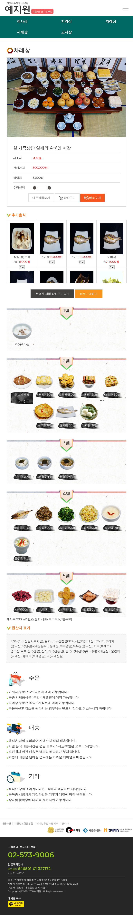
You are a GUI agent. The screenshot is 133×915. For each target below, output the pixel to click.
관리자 (65, 823)
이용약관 (6, 823)
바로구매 (92, 198)
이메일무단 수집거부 (47, 823)
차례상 (111, 21)
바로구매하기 (89, 294)
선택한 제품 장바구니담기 (52, 294)
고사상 (66, 32)
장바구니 (67, 198)
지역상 (66, 21)
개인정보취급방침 (23, 823)
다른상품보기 (41, 198)
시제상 (22, 32)
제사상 (22, 21)
